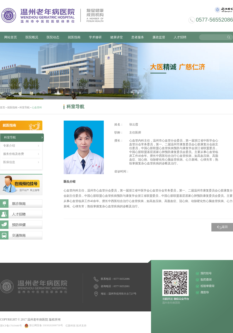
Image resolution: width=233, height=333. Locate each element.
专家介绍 (9, 145)
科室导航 (24, 107)
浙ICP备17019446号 (11, 325)
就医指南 (74, 37)
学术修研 (95, 37)
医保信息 (9, 162)
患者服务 (137, 37)
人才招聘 (180, 37)
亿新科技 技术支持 (75, 325)
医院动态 (53, 37)
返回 (222, 227)
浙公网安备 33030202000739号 (43, 325)
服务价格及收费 (13, 153)
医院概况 (31, 37)
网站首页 (10, 37)
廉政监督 (159, 37)
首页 (2, 107)
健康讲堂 (116, 37)
